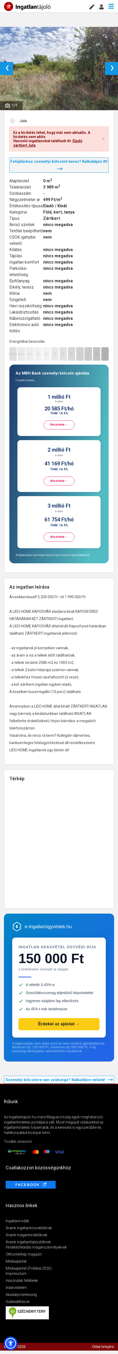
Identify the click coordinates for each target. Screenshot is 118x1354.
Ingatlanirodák (17, 1221)
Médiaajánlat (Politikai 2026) (29, 1268)
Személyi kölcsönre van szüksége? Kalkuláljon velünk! (59, 1079)
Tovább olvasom (18, 1141)
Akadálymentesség (21, 1295)
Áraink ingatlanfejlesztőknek (28, 1242)
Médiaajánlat (16, 1261)
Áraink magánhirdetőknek (26, 1235)
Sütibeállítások (18, 1302)
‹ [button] (7, 68)
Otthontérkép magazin (24, 1254)
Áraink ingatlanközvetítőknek (29, 1228)
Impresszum (16, 1273)
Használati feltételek (22, 1280)
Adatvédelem (16, 1288)
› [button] (112, 68)
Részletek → (59, 424)
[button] (10, 1343)
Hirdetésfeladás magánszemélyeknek (36, 1247)
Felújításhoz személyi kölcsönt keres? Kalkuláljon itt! (59, 164)
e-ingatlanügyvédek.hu (48, 926)
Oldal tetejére (103, 1347)
